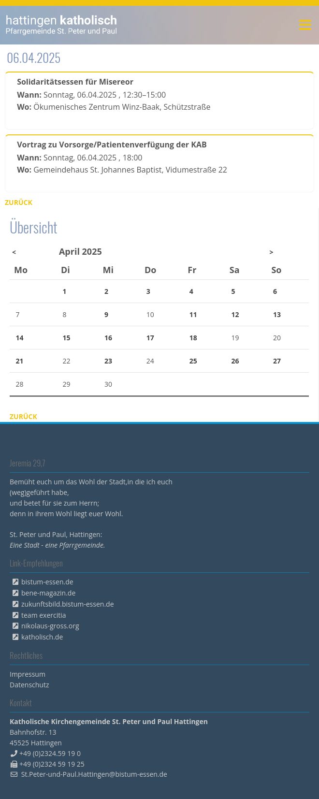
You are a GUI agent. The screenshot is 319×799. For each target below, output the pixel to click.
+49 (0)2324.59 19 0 (50, 753)
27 (277, 360)
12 (235, 314)
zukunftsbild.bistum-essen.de (67, 604)
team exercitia (43, 615)
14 (20, 337)
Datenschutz (29, 684)
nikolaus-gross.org (50, 625)
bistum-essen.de (47, 581)
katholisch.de (42, 636)
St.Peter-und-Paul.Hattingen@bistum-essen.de (94, 774)
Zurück (18, 202)
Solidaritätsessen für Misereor (75, 81)
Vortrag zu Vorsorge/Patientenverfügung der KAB (112, 144)
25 (193, 360)
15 (67, 337)
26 (235, 360)
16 (108, 337)
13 (277, 314)
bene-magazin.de (48, 592)
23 (108, 360)
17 (150, 337)
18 (193, 337)
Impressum (27, 674)
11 (193, 314)
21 (20, 360)
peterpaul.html (61, 25)
